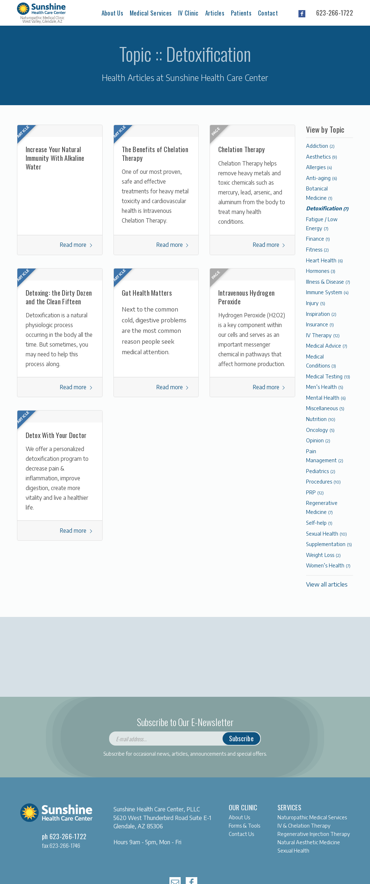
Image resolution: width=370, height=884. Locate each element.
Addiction (320, 145)
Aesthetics (321, 156)
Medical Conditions (321, 361)
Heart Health (324, 260)
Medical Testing (328, 376)
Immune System (327, 292)
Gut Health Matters (147, 292)
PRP (315, 492)
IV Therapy (323, 335)
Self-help (319, 522)
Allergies (319, 167)
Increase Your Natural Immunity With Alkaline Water (55, 157)
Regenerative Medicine (321, 507)
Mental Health (326, 397)
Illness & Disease (328, 281)
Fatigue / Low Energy (321, 223)
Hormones (320, 270)
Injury (315, 303)
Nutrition (320, 419)
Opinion (318, 440)
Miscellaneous (325, 408)
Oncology (320, 429)
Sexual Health (326, 533)
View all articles (327, 584)
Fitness (317, 249)
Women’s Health (328, 565)
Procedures (323, 481)
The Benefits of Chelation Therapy (155, 153)
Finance (318, 238)
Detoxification (327, 208)
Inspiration (321, 313)
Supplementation (329, 544)
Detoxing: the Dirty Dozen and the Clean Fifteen (59, 296)
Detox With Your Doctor (56, 435)
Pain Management (324, 455)
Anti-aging (321, 178)
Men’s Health (324, 386)
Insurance (320, 324)
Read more (77, 244)
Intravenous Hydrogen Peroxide (246, 296)
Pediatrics (320, 471)
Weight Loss (323, 555)
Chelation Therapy (241, 149)
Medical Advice (326, 345)
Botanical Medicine (319, 193)
